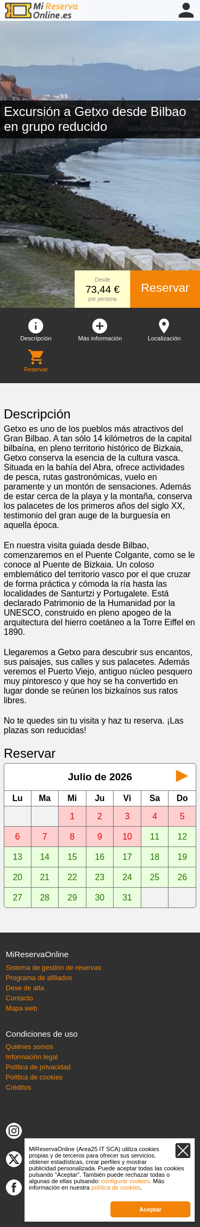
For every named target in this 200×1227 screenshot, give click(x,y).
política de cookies (115, 1187)
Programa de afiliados (39, 978)
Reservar (165, 287)
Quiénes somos (29, 1047)
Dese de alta (25, 988)
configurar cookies (125, 1181)
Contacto (19, 998)
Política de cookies (34, 1077)
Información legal (32, 1057)
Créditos (18, 1087)
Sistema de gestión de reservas (53, 968)
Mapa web (21, 1008)
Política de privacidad (38, 1067)
